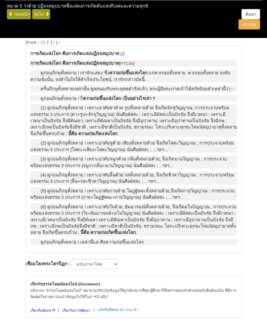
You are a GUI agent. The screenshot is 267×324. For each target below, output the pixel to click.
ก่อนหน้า (19, 14)
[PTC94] (127, 63)
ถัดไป (41, 14)
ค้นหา (250, 14)
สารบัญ (249, 24)
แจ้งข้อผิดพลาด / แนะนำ (118, 309)
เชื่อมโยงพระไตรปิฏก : (48, 263)
